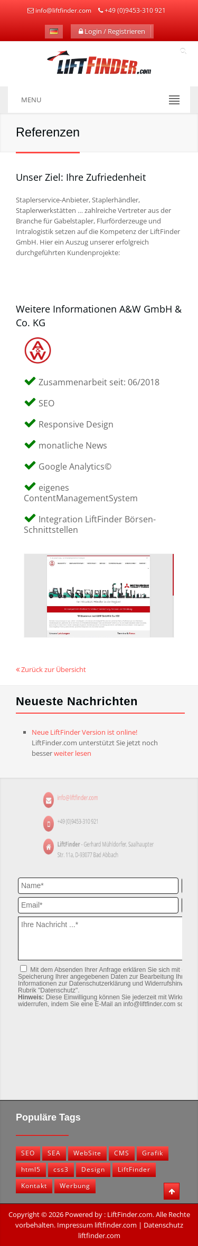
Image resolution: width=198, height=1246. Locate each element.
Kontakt (34, 1185)
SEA (54, 1152)
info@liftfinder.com (63, 10)
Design (93, 1169)
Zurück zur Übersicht (51, 669)
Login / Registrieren (112, 31)
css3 (61, 1169)
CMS (121, 1152)
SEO (28, 1152)
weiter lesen (72, 753)
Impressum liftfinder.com (97, 1225)
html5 (31, 1169)
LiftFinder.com (130, 1214)
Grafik (152, 1152)
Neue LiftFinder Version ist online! (84, 732)
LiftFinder (134, 1169)
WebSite (87, 1152)
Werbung (75, 1185)
